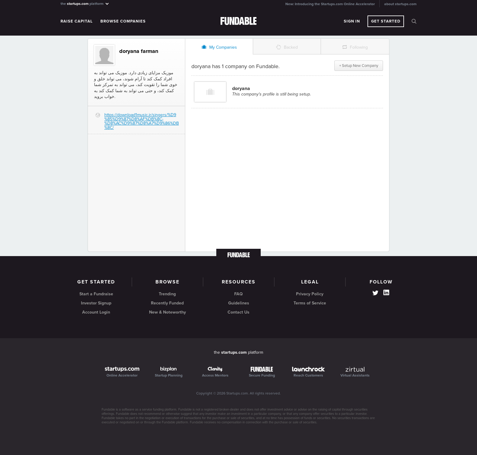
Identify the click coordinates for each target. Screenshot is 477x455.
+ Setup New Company (358, 65)
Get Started (385, 21)
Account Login (96, 312)
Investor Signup (96, 303)
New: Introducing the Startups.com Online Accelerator (330, 4)
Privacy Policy (309, 294)
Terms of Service (310, 303)
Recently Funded (167, 303)
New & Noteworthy (167, 312)
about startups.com (400, 4)
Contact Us (238, 312)
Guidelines (238, 303)
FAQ (238, 294)
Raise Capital (77, 21)
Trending (167, 294)
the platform (85, 3)
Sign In (352, 21)
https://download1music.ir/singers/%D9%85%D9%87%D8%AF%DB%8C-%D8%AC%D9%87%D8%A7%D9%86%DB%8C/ (141, 121)
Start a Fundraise (96, 294)
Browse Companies (123, 21)
